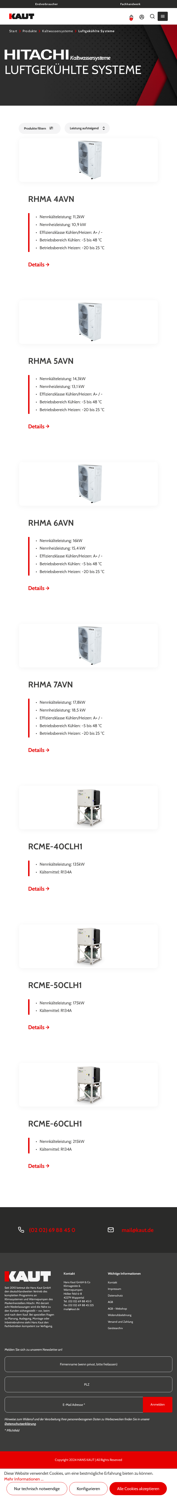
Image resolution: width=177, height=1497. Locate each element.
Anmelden (157, 1404)
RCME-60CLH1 (55, 1124)
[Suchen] (152, 16)
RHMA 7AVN (50, 684)
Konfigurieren (88, 1488)
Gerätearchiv (115, 1328)
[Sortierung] (87, 128)
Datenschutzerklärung (20, 1424)
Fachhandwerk (130, 4)
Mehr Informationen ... (24, 1479)
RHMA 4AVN (51, 199)
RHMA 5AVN (51, 361)
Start (13, 31)
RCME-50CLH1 (55, 985)
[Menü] (163, 16)
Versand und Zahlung (120, 1321)
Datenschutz (115, 1295)
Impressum (114, 1289)
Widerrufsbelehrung (119, 1315)
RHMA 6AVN (51, 523)
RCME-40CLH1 (55, 846)
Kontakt (112, 1282)
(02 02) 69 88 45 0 (52, 1230)
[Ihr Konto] (141, 16)
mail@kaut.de (137, 1230)
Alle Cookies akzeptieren (138, 1488)
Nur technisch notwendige (37, 1488)
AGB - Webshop (117, 1308)
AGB (110, 1302)
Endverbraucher (46, 4)
